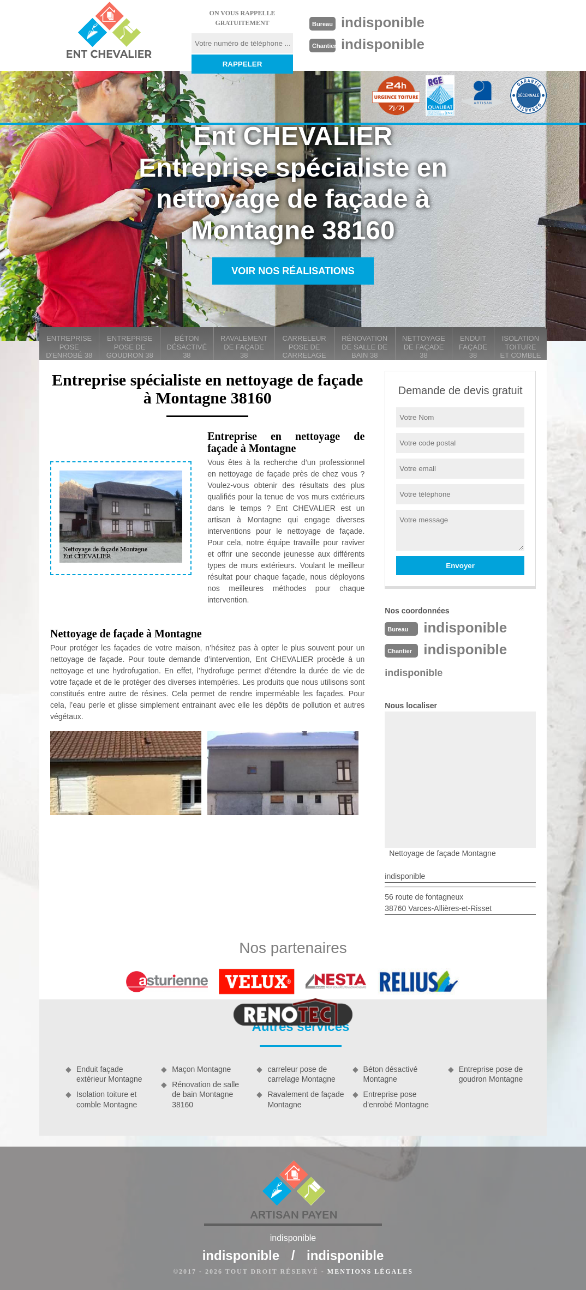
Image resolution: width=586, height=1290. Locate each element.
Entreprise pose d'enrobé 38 (69, 346)
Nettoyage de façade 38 (423, 346)
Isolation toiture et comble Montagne (106, 1099)
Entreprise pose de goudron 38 (129, 346)
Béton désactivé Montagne (390, 1074)
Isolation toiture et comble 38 (520, 347)
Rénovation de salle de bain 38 (364, 346)
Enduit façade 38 (473, 346)
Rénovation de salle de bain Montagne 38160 (205, 1094)
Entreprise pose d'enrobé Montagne (396, 1099)
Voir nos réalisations (293, 271)
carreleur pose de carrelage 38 (304, 347)
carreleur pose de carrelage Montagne (301, 1074)
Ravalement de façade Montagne (305, 1099)
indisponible (382, 22)
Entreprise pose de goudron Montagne (491, 1074)
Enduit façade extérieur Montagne (109, 1074)
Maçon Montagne (201, 1069)
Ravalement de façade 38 (243, 346)
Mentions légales (370, 1271)
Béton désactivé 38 (187, 346)
